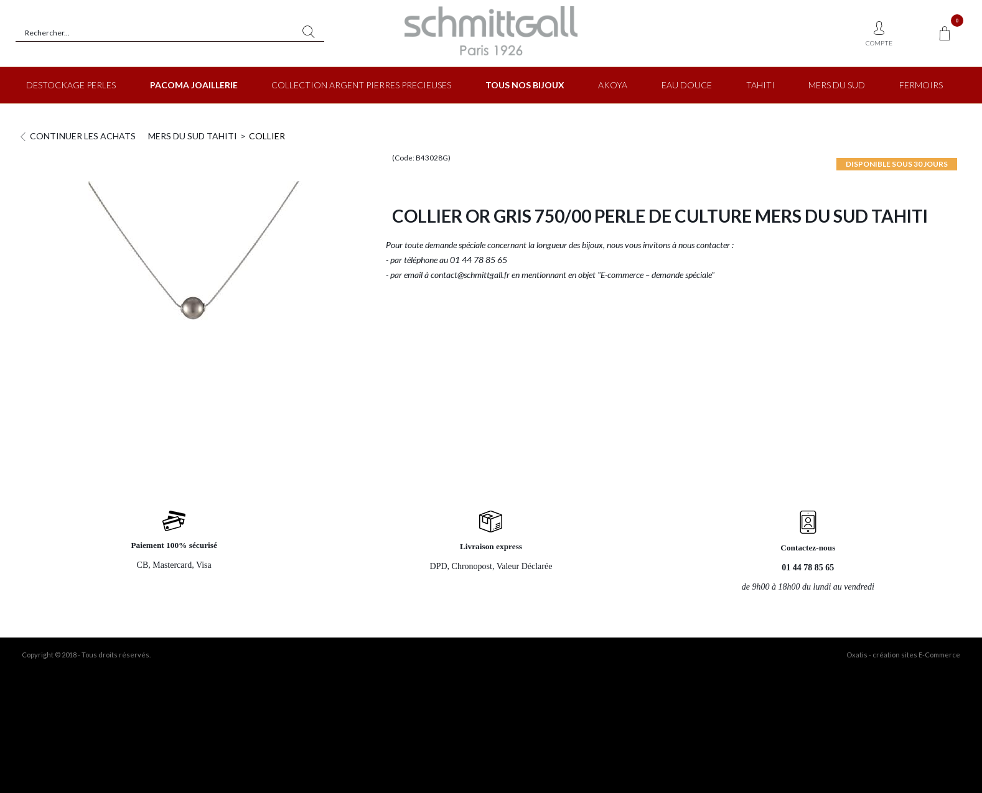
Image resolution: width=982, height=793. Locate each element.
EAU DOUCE (687, 85)
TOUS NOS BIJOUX (524, 85)
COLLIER (267, 136)
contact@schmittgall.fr (470, 274)
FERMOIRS (921, 85)
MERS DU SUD (836, 85)
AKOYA (612, 85)
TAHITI (760, 85)
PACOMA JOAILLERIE (194, 85)
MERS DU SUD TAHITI (192, 136)
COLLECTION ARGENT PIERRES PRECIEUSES (361, 85)
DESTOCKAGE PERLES (71, 85)
